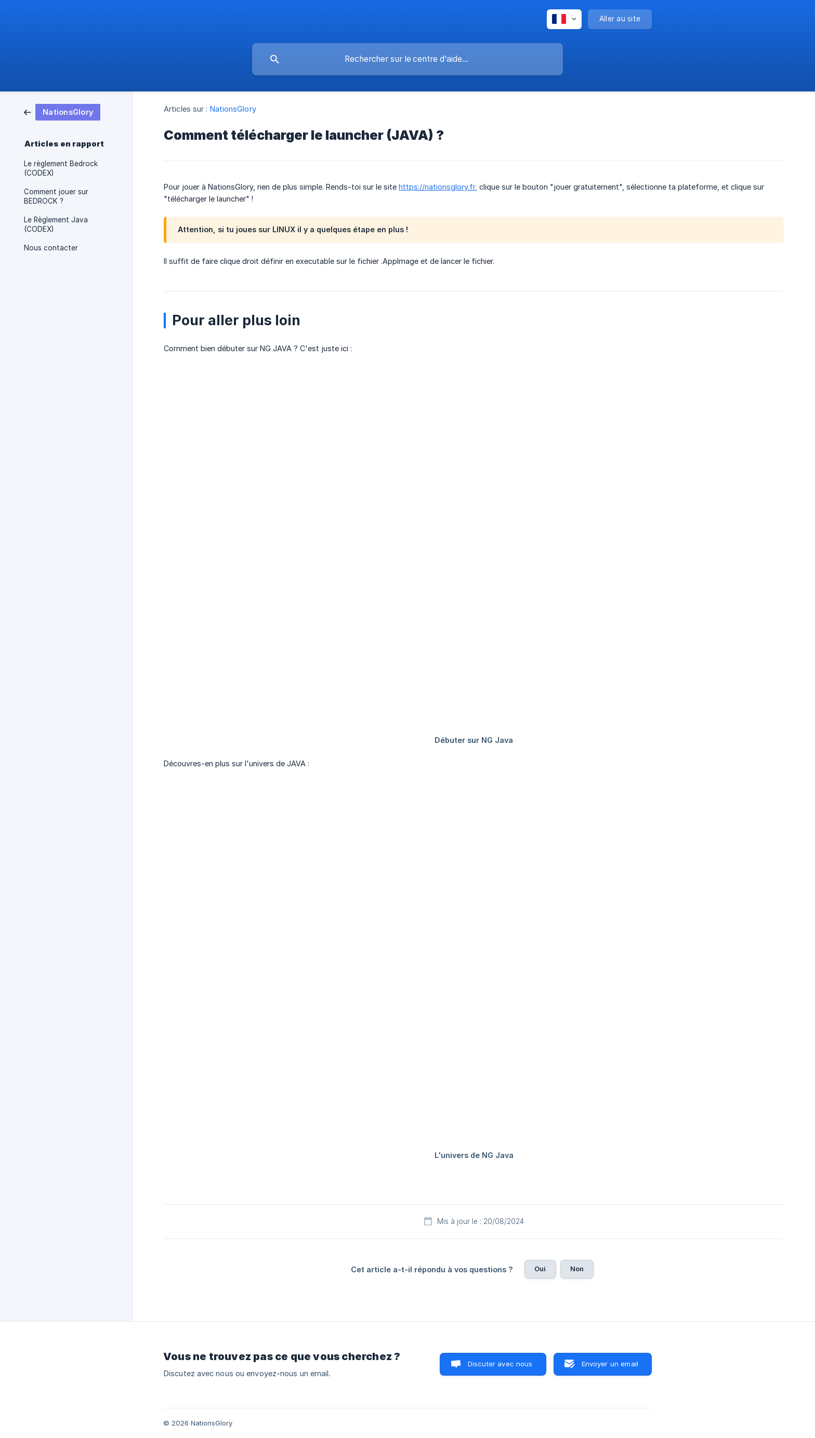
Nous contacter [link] (51, 248)
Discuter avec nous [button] (500, 1364)
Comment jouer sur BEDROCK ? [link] (56, 196)
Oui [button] (540, 1268)
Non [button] (577, 1268)
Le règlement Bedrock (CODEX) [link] (61, 168)
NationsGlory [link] (233, 108)
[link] (62, 111)
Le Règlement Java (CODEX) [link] (56, 224)
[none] (564, 19)
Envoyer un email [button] (610, 1364)
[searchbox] (407, 59)
